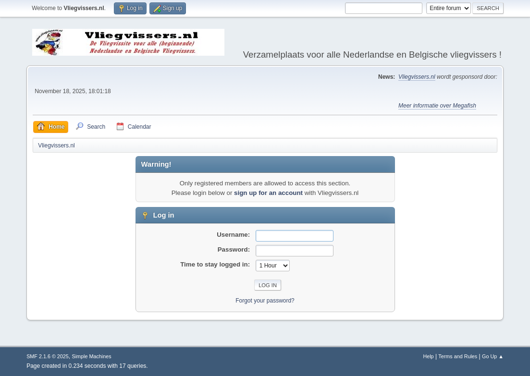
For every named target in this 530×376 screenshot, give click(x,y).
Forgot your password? (265, 300)
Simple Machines (91, 356)
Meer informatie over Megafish (437, 105)
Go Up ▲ (493, 356)
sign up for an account (268, 192)
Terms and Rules (457, 356)
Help (428, 356)
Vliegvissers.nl (416, 76)
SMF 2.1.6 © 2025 (47, 356)
